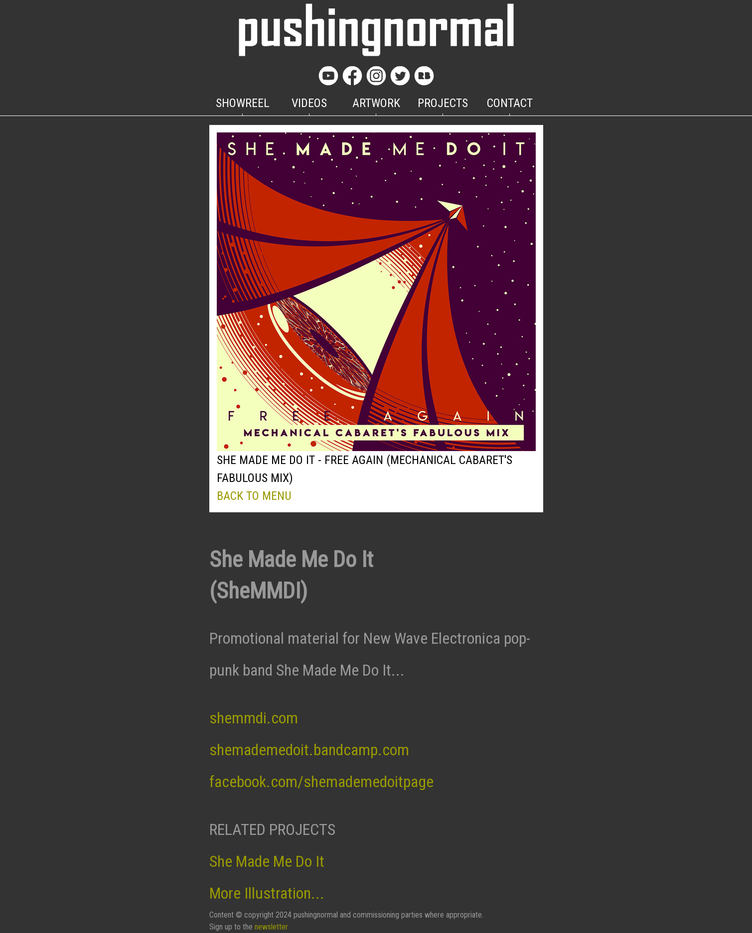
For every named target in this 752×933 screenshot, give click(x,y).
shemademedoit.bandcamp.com (309, 749)
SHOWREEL (243, 103)
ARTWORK (376, 103)
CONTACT (510, 103)
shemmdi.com (253, 717)
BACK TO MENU (254, 496)
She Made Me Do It (266, 861)
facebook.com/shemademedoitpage (321, 781)
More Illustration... (266, 893)
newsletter (271, 927)
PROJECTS (443, 103)
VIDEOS (309, 103)
